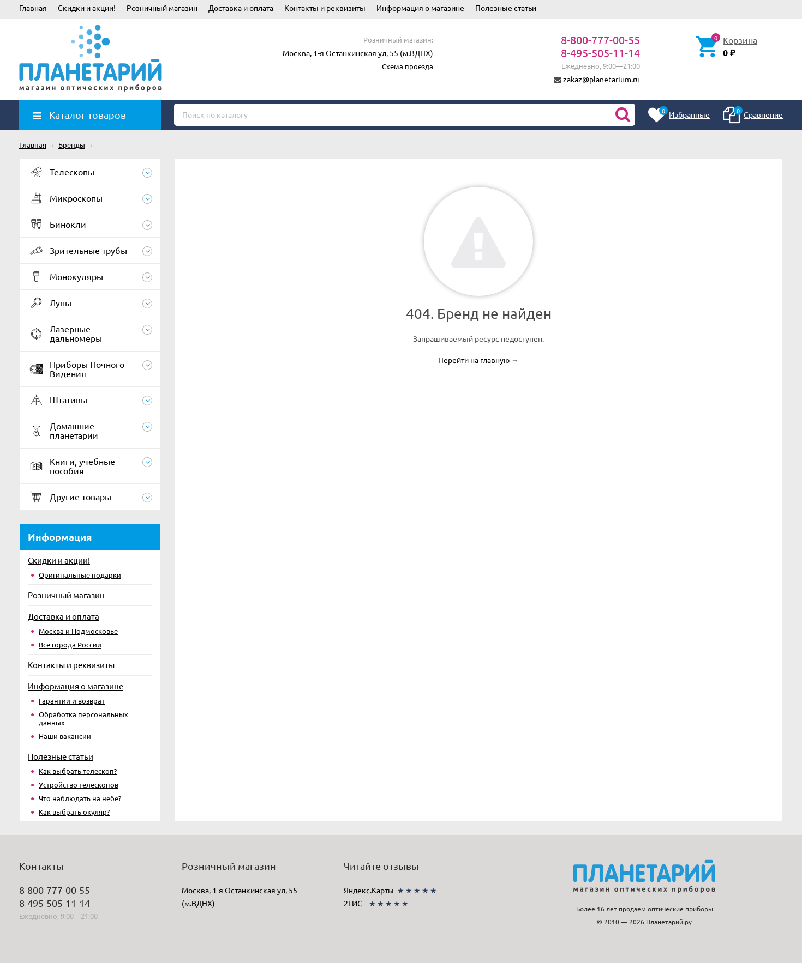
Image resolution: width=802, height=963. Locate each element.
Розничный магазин (162, 8)
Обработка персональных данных (83, 718)
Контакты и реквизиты (325, 8)
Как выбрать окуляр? (74, 811)
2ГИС (353, 903)
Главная (33, 8)
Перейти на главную (474, 360)
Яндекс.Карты (369, 890)
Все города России (70, 644)
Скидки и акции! (87, 8)
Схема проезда (407, 66)
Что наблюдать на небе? (80, 798)
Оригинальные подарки (80, 574)
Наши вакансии (65, 736)
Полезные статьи (505, 8)
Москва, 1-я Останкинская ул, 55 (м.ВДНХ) (358, 53)
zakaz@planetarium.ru (601, 79)
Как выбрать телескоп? (78, 771)
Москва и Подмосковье (78, 630)
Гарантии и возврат (72, 700)
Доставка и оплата (240, 8)
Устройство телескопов (78, 784)
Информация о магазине (420, 8)
